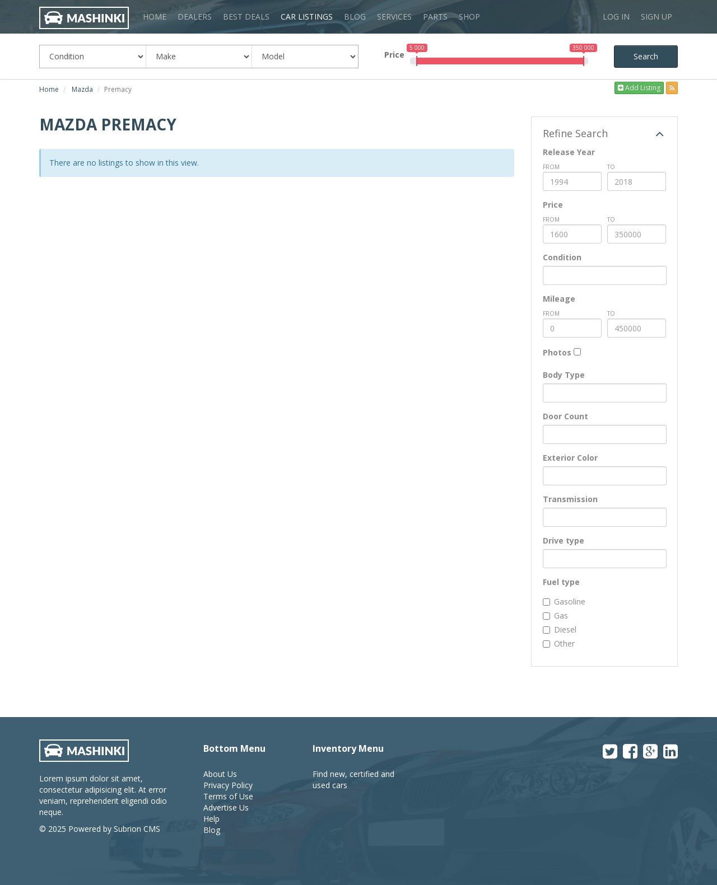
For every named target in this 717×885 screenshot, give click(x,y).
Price (394, 54)
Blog (355, 16)
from (551, 167)
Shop (469, 16)
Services (394, 16)
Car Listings (307, 16)
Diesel (559, 629)
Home (154, 16)
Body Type (564, 374)
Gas (555, 615)
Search (646, 56)
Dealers (195, 16)
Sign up (656, 16)
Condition (562, 257)
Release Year (569, 152)
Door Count (565, 416)
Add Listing (639, 87)
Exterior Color (570, 457)
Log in (616, 16)
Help (211, 818)
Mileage (559, 298)
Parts (435, 16)
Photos (557, 352)
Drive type (563, 540)
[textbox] (549, 275)
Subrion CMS (137, 828)
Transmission (570, 499)
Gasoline (564, 601)
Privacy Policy (228, 785)
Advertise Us (226, 807)
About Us (220, 774)
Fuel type (561, 582)
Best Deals (246, 16)
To (611, 167)
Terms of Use (228, 796)
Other (559, 643)
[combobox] (605, 275)
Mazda (82, 89)
